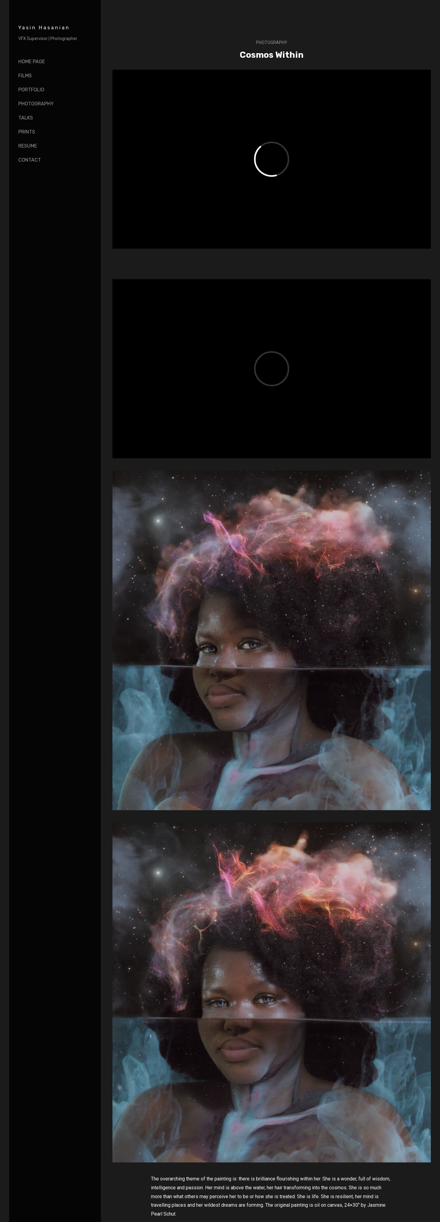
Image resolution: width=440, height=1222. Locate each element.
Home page (31, 61)
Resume (27, 146)
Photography (36, 104)
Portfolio (31, 90)
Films (25, 76)
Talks (25, 118)
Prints (26, 132)
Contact (29, 160)
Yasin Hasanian (44, 28)
